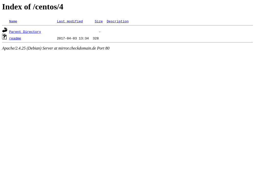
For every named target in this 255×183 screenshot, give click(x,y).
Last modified (70, 21)
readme (15, 38)
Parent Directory (25, 31)
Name (13, 21)
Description (118, 21)
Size (99, 21)
